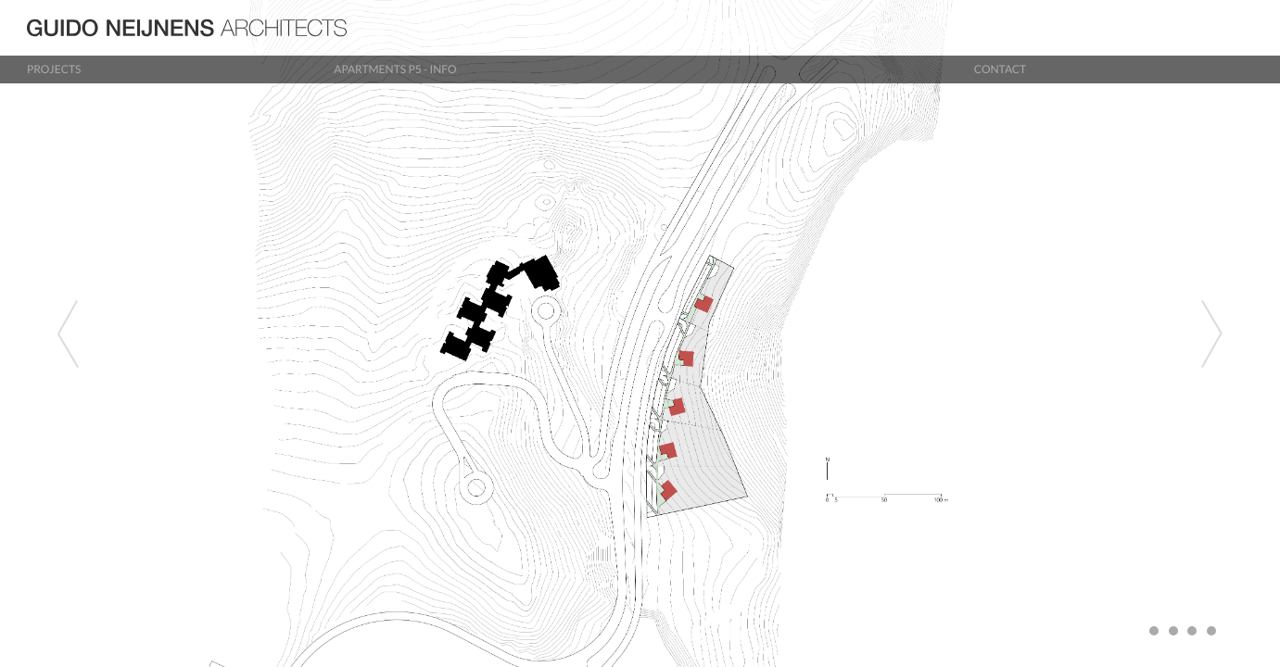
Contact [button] (1000, 69)
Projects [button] (54, 69)
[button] (96, 333)
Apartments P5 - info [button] (395, 69)
